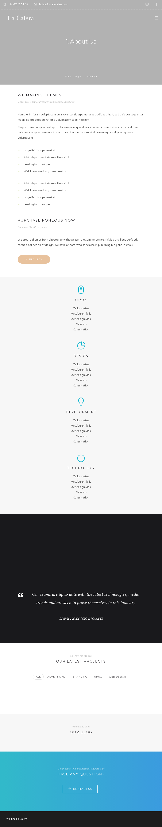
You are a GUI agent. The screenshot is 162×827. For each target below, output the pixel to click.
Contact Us (82, 788)
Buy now (36, 259)
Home (68, 76)
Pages (77, 76)
